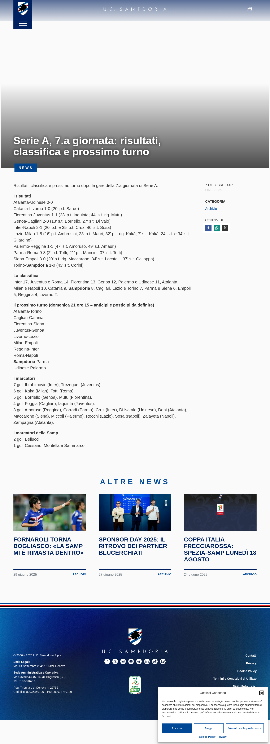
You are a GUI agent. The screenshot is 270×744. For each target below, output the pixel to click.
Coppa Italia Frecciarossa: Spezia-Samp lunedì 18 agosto (218, 557)
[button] (262, 693)
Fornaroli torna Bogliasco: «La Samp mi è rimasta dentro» (44, 557)
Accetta (176, 728)
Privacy (222, 736)
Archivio (211, 208)
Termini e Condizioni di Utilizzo (235, 685)
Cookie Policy (207, 736)
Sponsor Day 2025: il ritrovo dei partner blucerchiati (135, 554)
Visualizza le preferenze (244, 728)
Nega (209, 728)
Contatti (251, 663)
